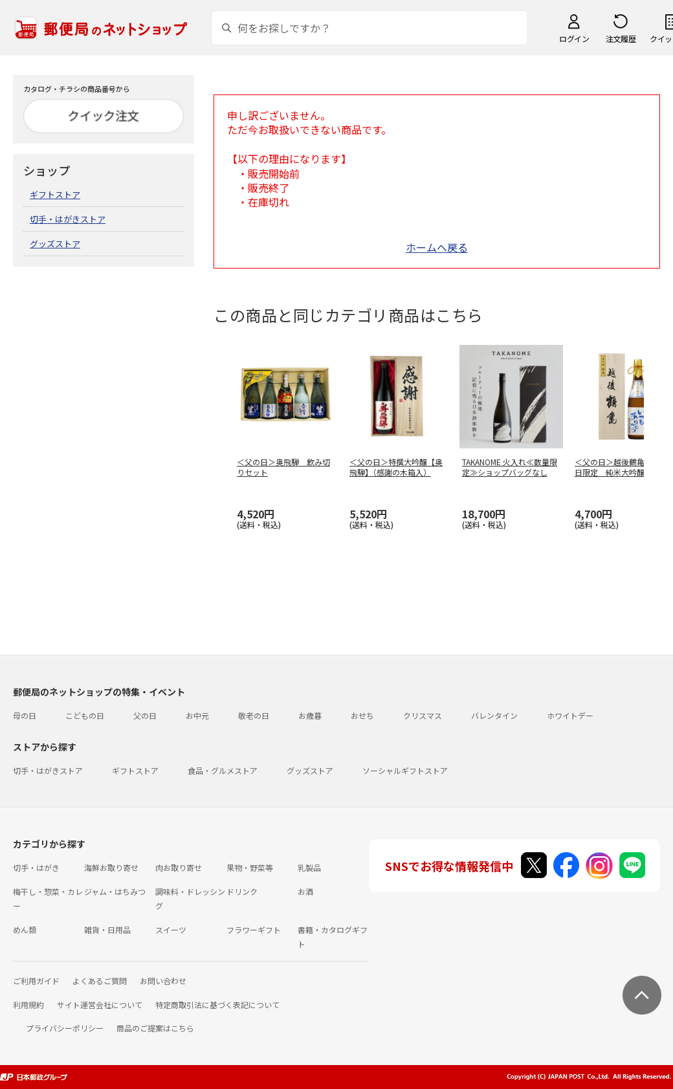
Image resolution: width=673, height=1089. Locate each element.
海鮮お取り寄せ (111, 867)
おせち (362, 715)
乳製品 (309, 867)
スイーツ (170, 929)
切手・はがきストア (67, 219)
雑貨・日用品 (107, 929)
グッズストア (55, 243)
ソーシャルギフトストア (405, 770)
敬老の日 (253, 715)
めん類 (24, 929)
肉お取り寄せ (178, 867)
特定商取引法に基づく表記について (217, 1004)
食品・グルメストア (223, 770)
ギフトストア (55, 194)
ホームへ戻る (437, 247)
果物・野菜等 (249, 867)
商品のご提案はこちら (155, 1027)
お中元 (197, 715)
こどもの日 (84, 715)
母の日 (24, 715)
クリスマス (422, 715)
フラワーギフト (253, 929)
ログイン (574, 38)
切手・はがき (36, 867)
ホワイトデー (570, 715)
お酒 (305, 891)
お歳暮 (310, 715)
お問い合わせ (163, 980)
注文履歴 (620, 38)
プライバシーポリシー (65, 1027)
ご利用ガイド (36, 980)
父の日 (145, 715)
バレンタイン (494, 715)
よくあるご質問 (99, 980)
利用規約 (28, 1004)
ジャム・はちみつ (115, 891)
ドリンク (242, 891)
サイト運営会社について (99, 1004)
